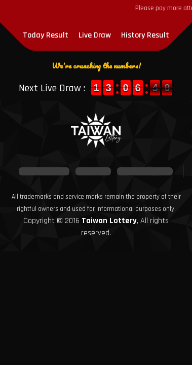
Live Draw (95, 35)
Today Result (45, 35)
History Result (145, 35)
